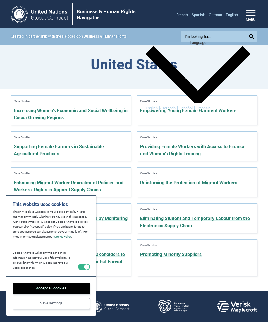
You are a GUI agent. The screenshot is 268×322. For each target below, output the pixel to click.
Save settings (51, 303)
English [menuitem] (152, 108)
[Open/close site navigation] (250, 14)
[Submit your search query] (252, 36)
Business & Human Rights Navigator (106, 14)
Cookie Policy (62, 236)
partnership (37, 36)
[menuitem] (184, 15)
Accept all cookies (51, 288)
